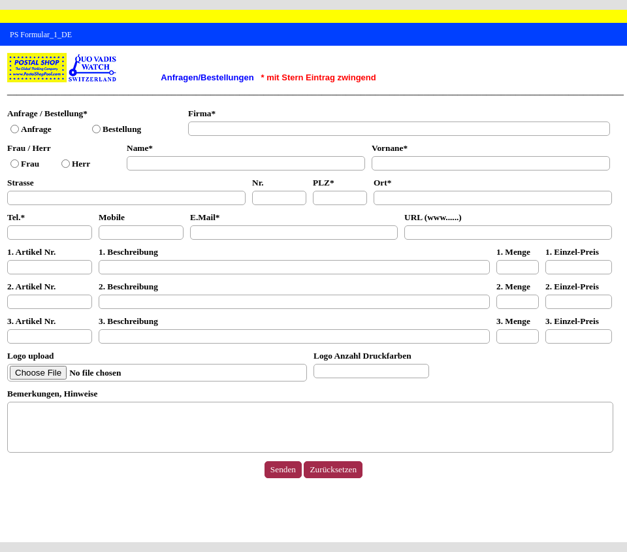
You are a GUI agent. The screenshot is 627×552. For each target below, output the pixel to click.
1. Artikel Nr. (31, 252)
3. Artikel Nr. (31, 321)
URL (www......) (433, 217)
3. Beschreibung (128, 321)
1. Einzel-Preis (572, 252)
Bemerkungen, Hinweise (52, 393)
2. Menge (513, 286)
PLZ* (323, 182)
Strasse (20, 182)
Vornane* (390, 148)
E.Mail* (205, 217)
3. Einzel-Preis (572, 321)
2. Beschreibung (128, 286)
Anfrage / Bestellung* (47, 113)
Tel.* (16, 217)
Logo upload (30, 356)
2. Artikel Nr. (31, 286)
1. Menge (513, 252)
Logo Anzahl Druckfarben (362, 356)
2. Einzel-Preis (572, 286)
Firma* (202, 113)
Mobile (112, 217)
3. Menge (513, 321)
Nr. (258, 182)
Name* (140, 148)
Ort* (382, 182)
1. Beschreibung (128, 252)
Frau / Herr (29, 148)
